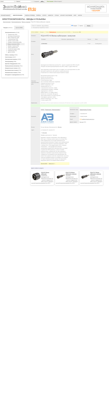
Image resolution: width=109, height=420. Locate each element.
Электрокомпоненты (16, 22)
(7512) (13, 66)
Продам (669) (44, 163)
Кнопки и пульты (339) (13, 40)
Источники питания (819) (14, 36)
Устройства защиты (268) (14, 49)
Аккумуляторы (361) (12, 34)
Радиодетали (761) (12, 50)
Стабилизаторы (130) (13, 39)
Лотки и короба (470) (13, 47)
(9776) (13, 70)
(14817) (10, 57)
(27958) (13, 72)
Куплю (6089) (19, 27)
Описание (44, 132)
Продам (81, 122)
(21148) (12, 32)
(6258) (12, 63)
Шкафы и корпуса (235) (13, 46)
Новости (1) (51, 163)
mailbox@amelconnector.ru (87, 119)
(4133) (12, 68)
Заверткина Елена (85, 110)
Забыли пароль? (58, 1)
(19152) (11, 55)
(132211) (7, 27)
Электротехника (7, 22)
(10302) (13, 59)
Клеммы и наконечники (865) (14, 42)
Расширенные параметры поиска (40, 27)
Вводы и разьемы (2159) (13, 44)
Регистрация (50, 1)
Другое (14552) (11, 52)
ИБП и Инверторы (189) (13, 37)
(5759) (14, 74)
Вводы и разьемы (26, 22)
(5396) (10, 61)
